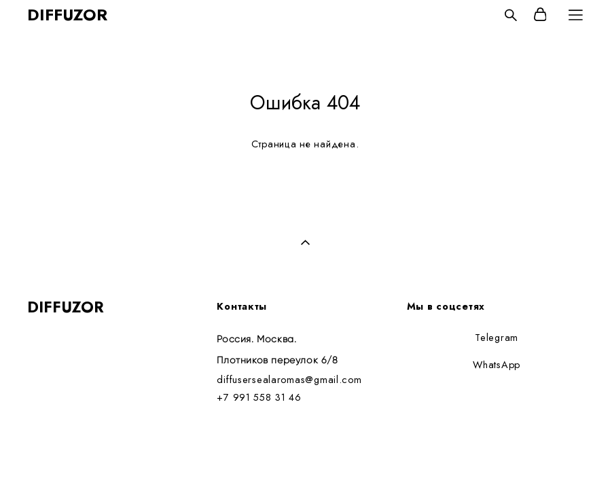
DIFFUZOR (67, 15)
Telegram (496, 337)
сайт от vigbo (53, 457)
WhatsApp (496, 364)
